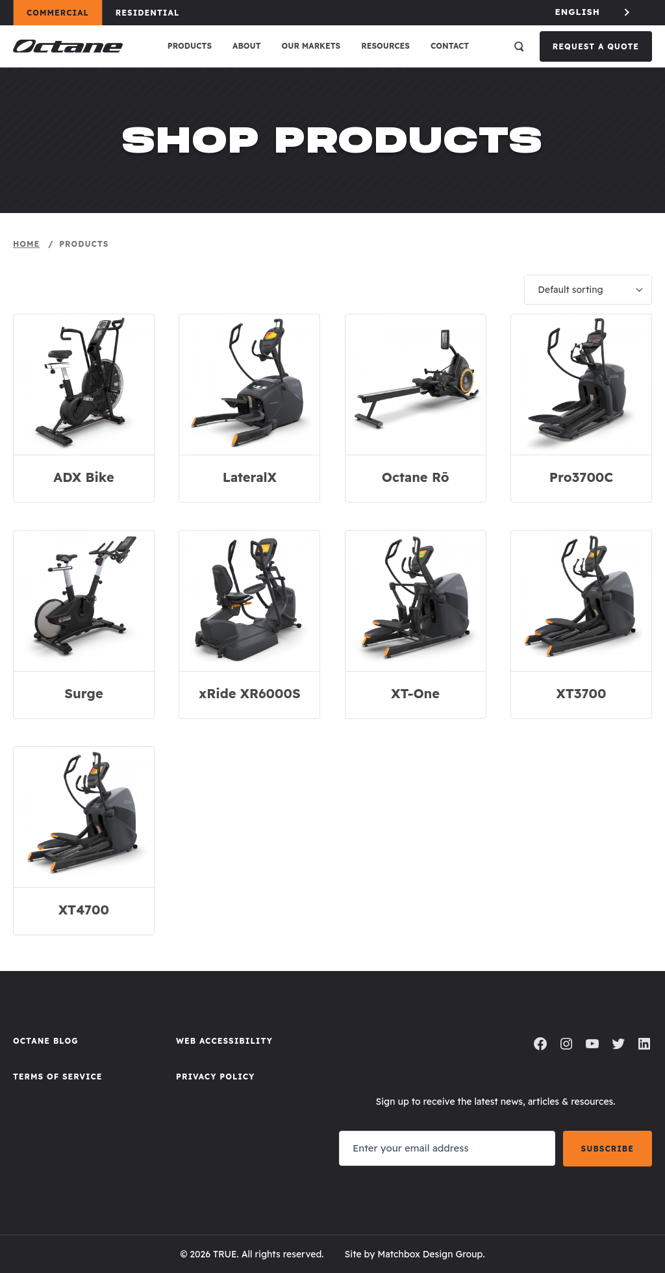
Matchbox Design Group (430, 1254)
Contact (450, 46)
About (246, 46)
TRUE (225, 1254)
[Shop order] (588, 290)
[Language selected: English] (593, 12)
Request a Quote (596, 46)
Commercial (64, 12)
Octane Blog (46, 1041)
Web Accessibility (224, 1041)
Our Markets (311, 46)
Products (190, 46)
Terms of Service (58, 1076)
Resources (385, 46)
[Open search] (519, 46)
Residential (153, 12)
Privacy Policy (215, 1076)
